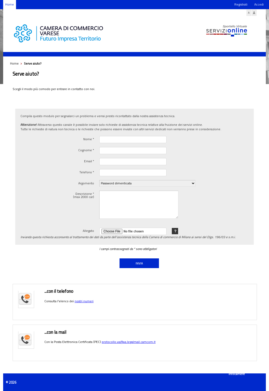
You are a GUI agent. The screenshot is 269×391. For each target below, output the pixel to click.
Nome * (88, 139)
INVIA (139, 263)
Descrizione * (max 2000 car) (83, 195)
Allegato (88, 230)
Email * (89, 161)
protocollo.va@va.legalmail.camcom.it (129, 341)
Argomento (86, 183)
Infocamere (237, 373)
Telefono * (86, 172)
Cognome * (86, 150)
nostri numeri (84, 301)
